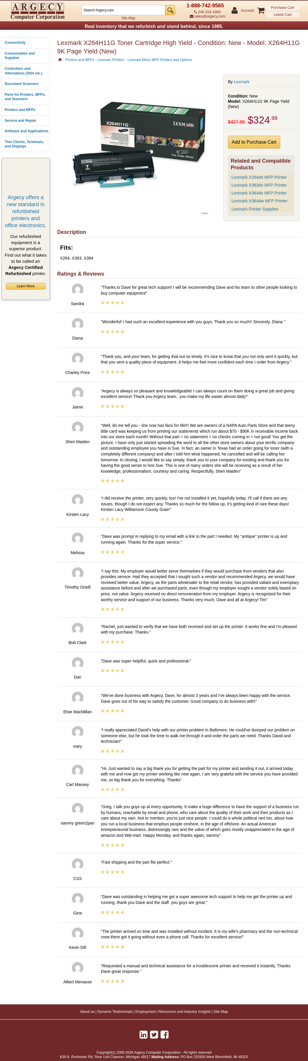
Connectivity (15, 43)
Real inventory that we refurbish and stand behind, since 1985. (154, 26)
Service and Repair (20, 121)
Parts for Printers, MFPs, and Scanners (25, 97)
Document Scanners (22, 84)
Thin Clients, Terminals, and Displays (24, 144)
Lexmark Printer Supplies (255, 209)
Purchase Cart (282, 8)
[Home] (60, 59)
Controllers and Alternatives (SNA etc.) (23, 71)
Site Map (128, 18)
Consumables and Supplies (20, 55)
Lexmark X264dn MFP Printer (259, 177)
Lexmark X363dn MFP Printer (259, 185)
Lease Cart (283, 15)
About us (87, 1012)
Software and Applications (26, 131)
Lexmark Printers (111, 60)
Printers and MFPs (20, 110)
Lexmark (242, 81)
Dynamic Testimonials (115, 1012)
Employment (145, 1012)
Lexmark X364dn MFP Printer (259, 193)
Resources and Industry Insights (185, 1012)
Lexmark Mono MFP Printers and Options (160, 60)
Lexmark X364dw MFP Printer (260, 201)
